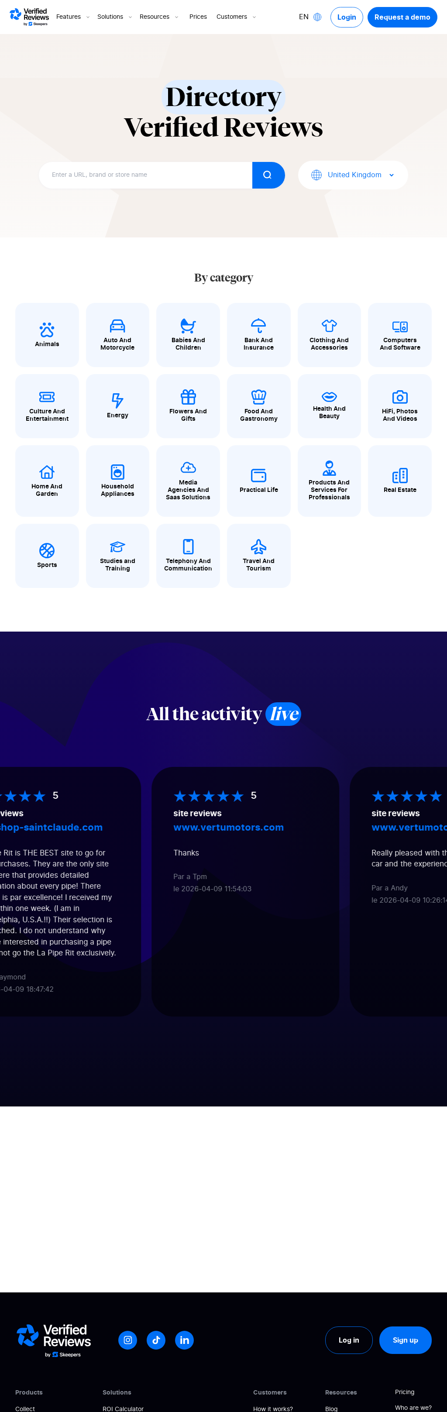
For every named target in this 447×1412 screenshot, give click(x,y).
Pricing (405, 1392)
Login (346, 17)
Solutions (115, 17)
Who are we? (413, 1408)
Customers (237, 17)
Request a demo (402, 17)
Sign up (405, 1340)
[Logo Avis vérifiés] (29, 17)
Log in (349, 1340)
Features (73, 17)
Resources (160, 17)
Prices (198, 17)
